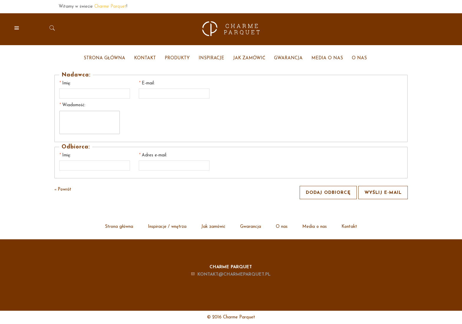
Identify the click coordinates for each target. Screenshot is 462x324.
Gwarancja (250, 227)
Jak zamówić (213, 227)
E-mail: (147, 83)
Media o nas (314, 227)
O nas (282, 227)
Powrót (62, 189)
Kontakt (349, 227)
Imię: (65, 83)
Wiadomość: (72, 105)
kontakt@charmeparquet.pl (233, 274)
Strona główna (119, 227)
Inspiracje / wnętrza (167, 227)
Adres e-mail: (153, 155)
